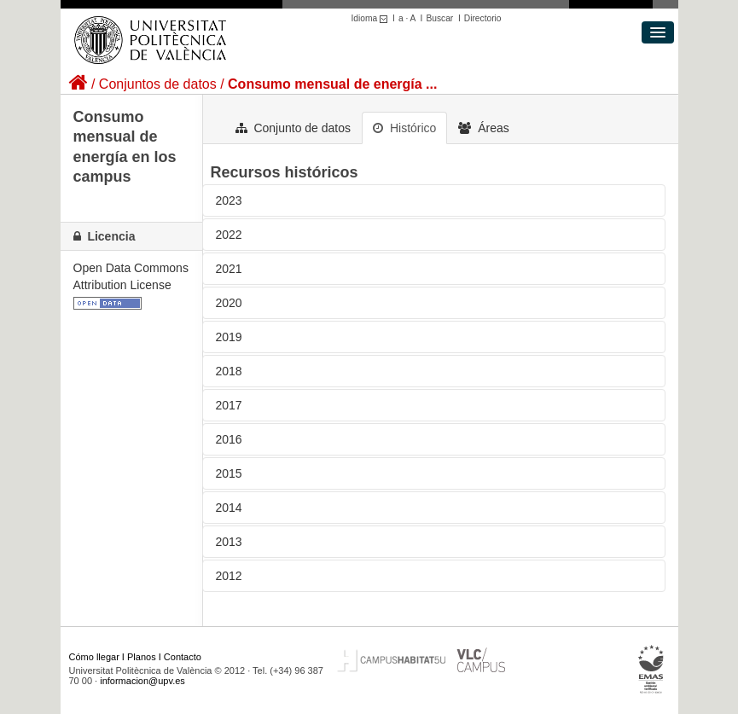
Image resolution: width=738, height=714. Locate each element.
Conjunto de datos (293, 128)
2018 (229, 371)
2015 (229, 473)
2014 (229, 507)
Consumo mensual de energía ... (332, 84)
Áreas (483, 128)
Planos (141, 657)
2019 (229, 337)
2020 (229, 303)
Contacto (182, 657)
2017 (229, 405)
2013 (229, 542)
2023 (229, 200)
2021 (229, 269)
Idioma (372, 18)
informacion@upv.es (142, 681)
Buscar (439, 18)
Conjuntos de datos (158, 84)
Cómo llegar (94, 657)
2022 (229, 234)
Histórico (404, 128)
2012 (229, 576)
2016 (229, 439)
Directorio (483, 18)
